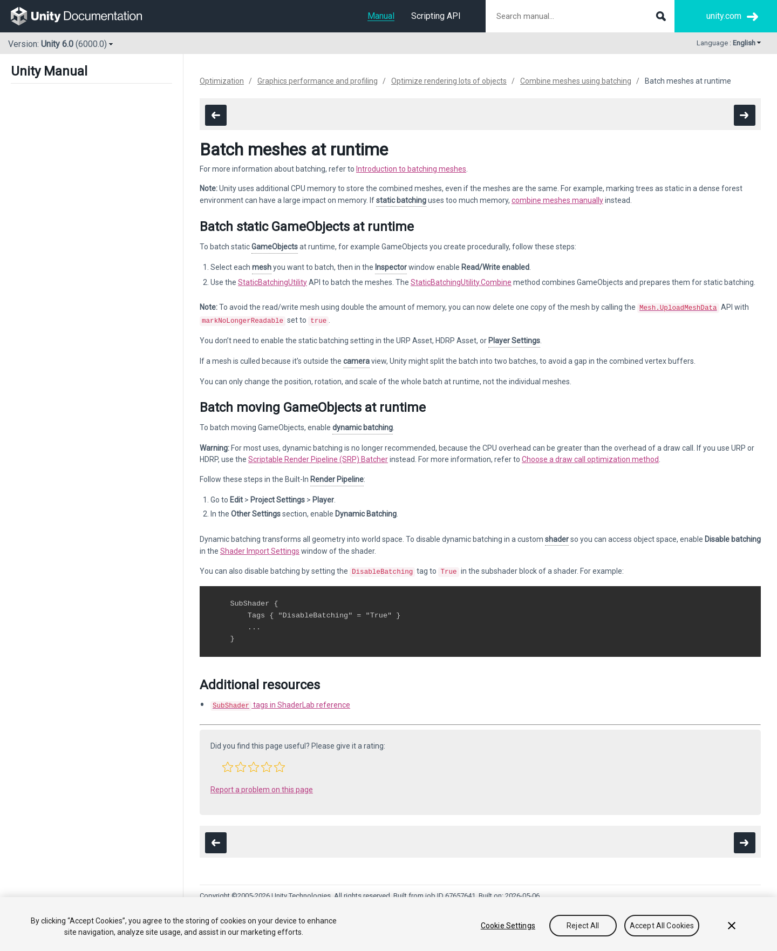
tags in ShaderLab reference (280, 701)
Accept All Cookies (662, 925)
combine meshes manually (557, 200)
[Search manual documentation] (580, 16)
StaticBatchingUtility (272, 282)
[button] (227, 762)
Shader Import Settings (259, 549)
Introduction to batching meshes (411, 169)
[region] (388, 924)
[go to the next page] (744, 115)
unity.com (723, 16)
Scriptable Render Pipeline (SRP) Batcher (318, 457)
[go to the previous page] (216, 115)
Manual (380, 16)
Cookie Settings (508, 925)
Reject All (583, 925)
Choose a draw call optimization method (590, 457)
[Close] (731, 926)
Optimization (222, 81)
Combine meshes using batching (575, 81)
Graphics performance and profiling (317, 81)
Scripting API (436, 16)
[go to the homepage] (84, 16)
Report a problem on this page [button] (261, 785)
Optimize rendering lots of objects (449, 81)
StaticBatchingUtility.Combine (461, 282)
